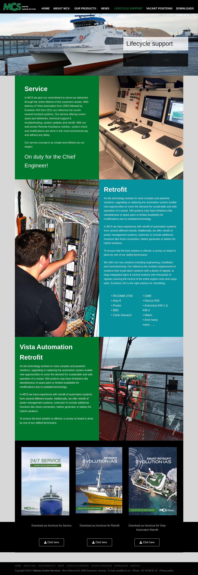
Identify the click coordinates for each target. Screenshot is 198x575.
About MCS (62, 8)
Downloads (185, 8)
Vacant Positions (159, 8)
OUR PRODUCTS (86, 8)
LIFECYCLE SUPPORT (128, 8)
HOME (46, 8)
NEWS (106, 8)
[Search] (194, 15)
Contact (182, 15)
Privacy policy (166, 570)
